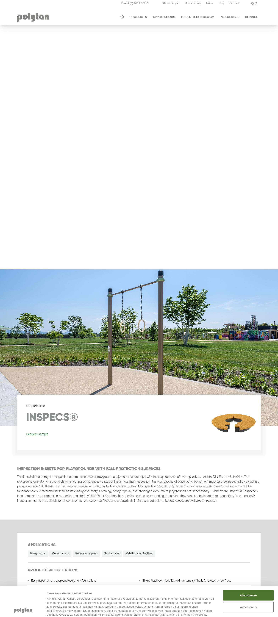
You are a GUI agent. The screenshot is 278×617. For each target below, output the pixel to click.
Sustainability (193, 3)
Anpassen (248, 578)
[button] (254, 3)
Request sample (37, 434)
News (209, 3)
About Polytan (171, 3)
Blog (221, 3)
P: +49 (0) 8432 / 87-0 (134, 3)
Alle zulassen (248, 567)
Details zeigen (55, 610)
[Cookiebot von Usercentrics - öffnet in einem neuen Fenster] (22, 610)
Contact (234, 3)
